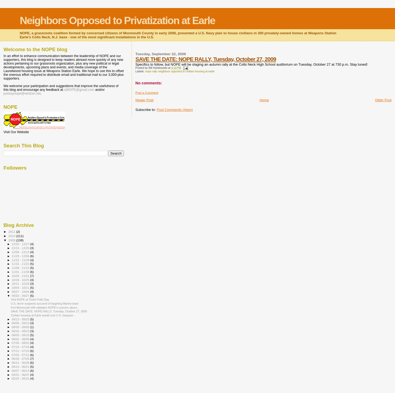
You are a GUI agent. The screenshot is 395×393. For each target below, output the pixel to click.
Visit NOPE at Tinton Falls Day (30, 299)
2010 (12, 236)
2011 (12, 231)
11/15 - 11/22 (21, 263)
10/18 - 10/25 (21, 280)
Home (264, 100)
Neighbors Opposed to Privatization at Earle (117, 20)
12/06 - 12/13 (21, 252)
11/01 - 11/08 (21, 272)
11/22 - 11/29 (21, 260)
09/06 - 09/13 (21, 323)
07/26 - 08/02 (21, 343)
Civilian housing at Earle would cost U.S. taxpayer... (43, 315)
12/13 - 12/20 (21, 248)
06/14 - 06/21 (21, 366)
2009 (12, 240)
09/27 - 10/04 (21, 291)
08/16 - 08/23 (21, 331)
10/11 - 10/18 (21, 283)
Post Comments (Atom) (175, 110)
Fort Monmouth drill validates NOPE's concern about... (45, 307)
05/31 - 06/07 (21, 374)
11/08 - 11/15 (21, 268)
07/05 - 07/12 (21, 355)
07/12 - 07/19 (21, 351)
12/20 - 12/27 (21, 244)
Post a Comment (146, 92)
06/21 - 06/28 (21, 362)
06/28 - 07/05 (21, 358)
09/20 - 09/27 (21, 295)
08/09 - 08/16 (21, 335)
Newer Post (144, 100)
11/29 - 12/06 (21, 256)
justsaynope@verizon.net (22, 93)
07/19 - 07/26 (21, 347)
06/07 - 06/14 (21, 370)
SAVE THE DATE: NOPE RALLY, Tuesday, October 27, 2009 (205, 59)
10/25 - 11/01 (21, 276)
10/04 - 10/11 (21, 287)
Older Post (383, 100)
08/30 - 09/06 (21, 327)
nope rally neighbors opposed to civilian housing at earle (180, 71)
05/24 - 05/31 (21, 378)
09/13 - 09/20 (21, 319)
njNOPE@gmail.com (79, 90)
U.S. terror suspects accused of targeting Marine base (45, 303)
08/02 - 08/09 (21, 339)
